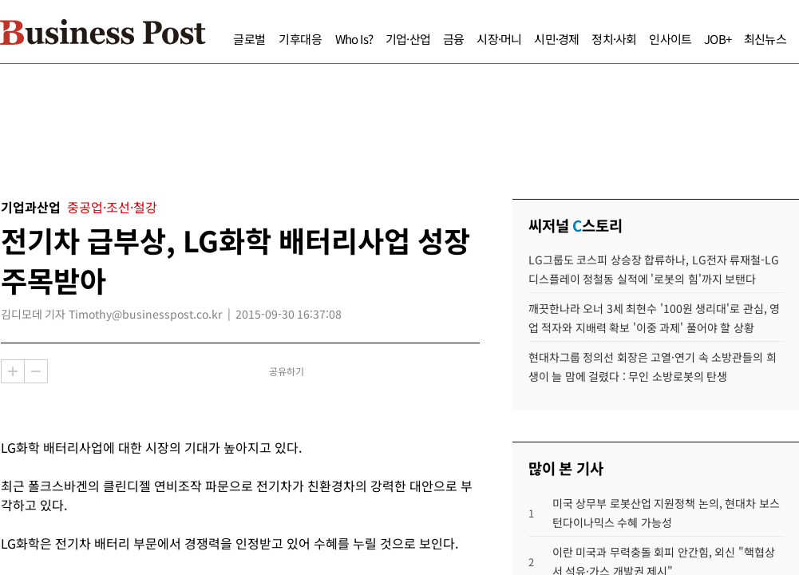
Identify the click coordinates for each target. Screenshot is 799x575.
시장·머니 (468, 38)
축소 (36, 371)
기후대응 (270, 38)
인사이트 (640, 38)
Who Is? (323, 38)
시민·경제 (526, 38)
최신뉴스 (735, 38)
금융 (423, 38)
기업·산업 (377, 38)
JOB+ (687, 38)
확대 (13, 371)
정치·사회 (583, 38)
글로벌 (219, 38)
